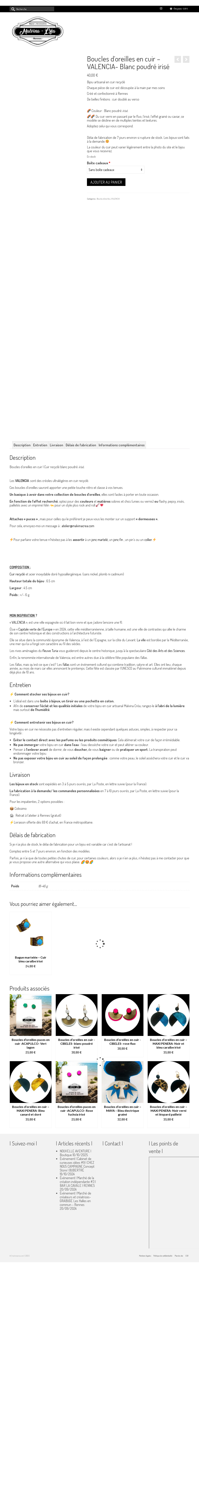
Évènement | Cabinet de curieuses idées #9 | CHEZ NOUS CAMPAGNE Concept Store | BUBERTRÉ (77, 1164)
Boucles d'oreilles (103, 198)
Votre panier (179, 8)
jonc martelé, (100, 539)
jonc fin (118, 539)
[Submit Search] (12, 9)
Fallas (66, 664)
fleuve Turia (50, 651)
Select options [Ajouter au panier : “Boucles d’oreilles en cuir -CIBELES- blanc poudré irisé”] (76, 1058)
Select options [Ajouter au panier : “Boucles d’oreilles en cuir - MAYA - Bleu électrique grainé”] (122, 1125)
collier (148, 539)
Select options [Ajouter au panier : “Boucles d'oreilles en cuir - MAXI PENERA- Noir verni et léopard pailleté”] (168, 1125)
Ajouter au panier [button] (30, 972)
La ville (141, 640)
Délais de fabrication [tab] (81, 445)
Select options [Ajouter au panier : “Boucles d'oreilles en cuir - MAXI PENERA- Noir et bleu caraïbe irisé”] (168, 1058)
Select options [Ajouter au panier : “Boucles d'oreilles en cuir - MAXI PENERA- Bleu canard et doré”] (30, 1125)
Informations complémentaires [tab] (122, 445)
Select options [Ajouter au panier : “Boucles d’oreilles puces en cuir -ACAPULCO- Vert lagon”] (30, 1058)
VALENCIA (115, 198)
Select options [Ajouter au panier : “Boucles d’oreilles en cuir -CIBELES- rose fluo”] (122, 1054)
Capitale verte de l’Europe (35, 629)
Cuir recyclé (17, 574)
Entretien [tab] (40, 445)
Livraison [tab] (56, 445)
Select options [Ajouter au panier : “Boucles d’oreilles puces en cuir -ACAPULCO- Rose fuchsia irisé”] (76, 1125)
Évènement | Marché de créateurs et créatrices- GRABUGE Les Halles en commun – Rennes (75, 1199)
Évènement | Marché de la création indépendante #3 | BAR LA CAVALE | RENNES (78, 1182)
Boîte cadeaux (98, 163)
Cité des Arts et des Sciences (166, 651)
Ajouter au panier (106, 182)
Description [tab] (22, 445)
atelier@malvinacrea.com (78, 526)
